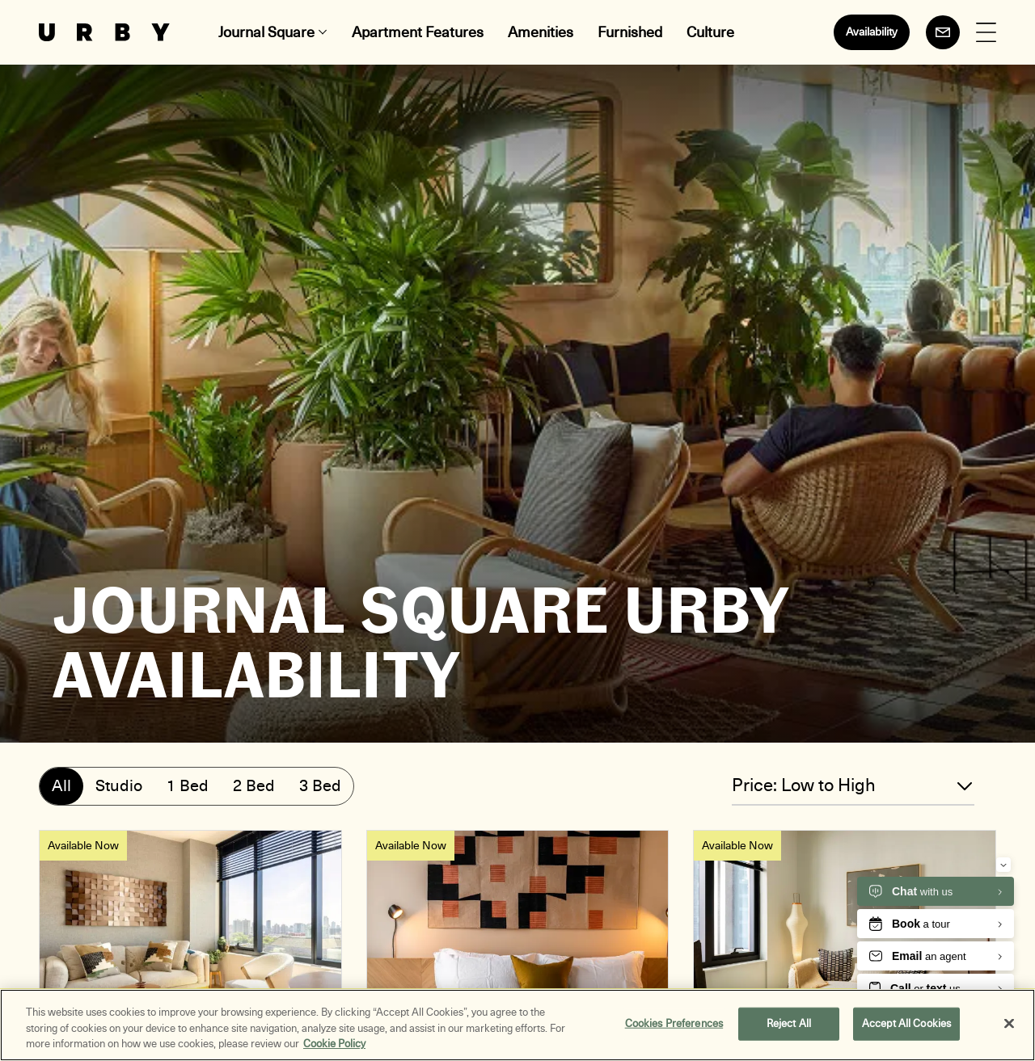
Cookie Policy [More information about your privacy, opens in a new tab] (334, 1044)
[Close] (1009, 1024)
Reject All (789, 1023)
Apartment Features (418, 32)
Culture (710, 32)
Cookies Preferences (674, 1023)
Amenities (540, 32)
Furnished (630, 32)
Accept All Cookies (906, 1023)
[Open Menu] (986, 33)
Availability (872, 32)
